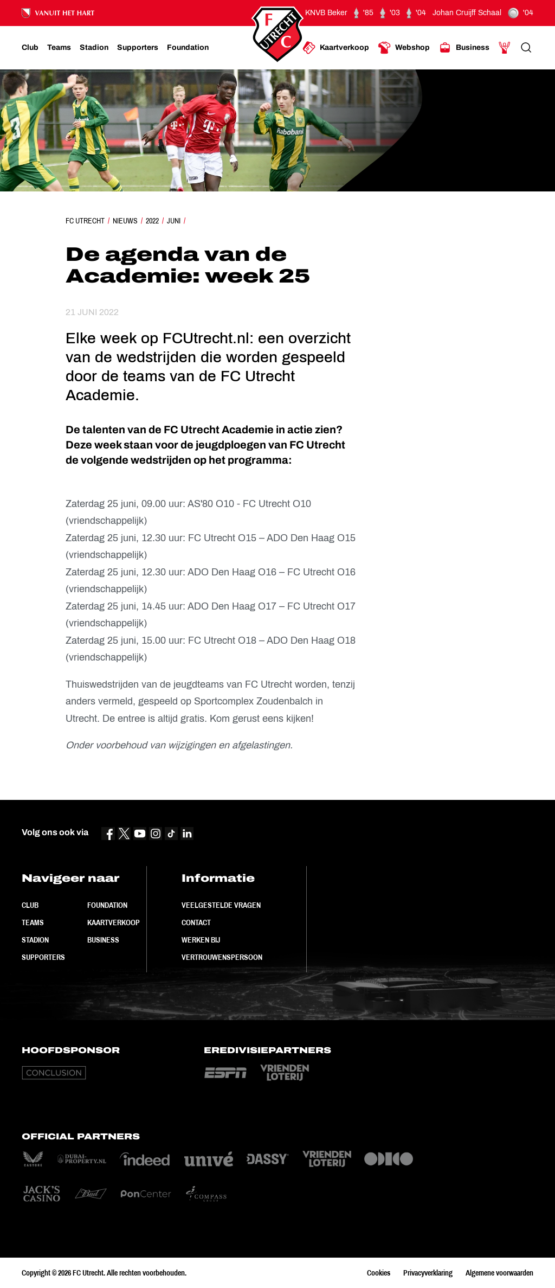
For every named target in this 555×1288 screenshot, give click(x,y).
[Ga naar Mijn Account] (504, 47)
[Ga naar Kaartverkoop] (335, 47)
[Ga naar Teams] (59, 47)
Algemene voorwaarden (499, 1273)
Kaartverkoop (113, 922)
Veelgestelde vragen (221, 905)
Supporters (43, 957)
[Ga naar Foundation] (188, 47)
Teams (33, 922)
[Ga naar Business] (463, 47)
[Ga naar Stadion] (94, 47)
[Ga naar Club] (30, 47)
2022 (152, 221)
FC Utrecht (85, 221)
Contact (196, 922)
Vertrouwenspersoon (222, 957)
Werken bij (201, 940)
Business (103, 940)
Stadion (35, 940)
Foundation (107, 905)
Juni (173, 221)
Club (30, 905)
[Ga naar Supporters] (137, 47)
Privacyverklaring (428, 1273)
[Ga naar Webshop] (404, 47)
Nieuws (125, 221)
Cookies (378, 1273)
